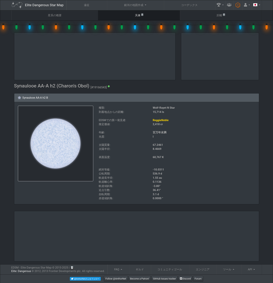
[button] (220, 5)
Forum (198, 278)
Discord (185, 278)
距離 (221, 15)
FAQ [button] (117, 269)
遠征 (86, 5)
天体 (139, 15)
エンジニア (203, 269)
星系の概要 (55, 15)
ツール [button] (227, 269)
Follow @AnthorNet (116, 278)
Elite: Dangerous (21, 271)
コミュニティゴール (169, 269)
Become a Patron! (139, 278)
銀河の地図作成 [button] (134, 5)
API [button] (250, 269)
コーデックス (189, 5)
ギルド (140, 269)
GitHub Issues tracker (164, 278)
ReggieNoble (160, 120)
